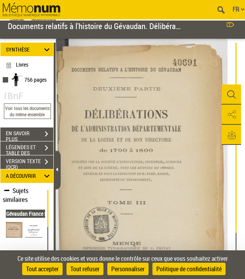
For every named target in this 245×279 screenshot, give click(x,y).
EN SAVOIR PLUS (29, 135)
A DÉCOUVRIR (29, 176)
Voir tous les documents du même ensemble (27, 111)
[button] (231, 94)
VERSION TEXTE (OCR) (29, 163)
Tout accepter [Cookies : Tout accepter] (42, 269)
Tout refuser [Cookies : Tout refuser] (85, 269)
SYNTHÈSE (29, 49)
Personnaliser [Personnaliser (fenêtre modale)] (128, 269)
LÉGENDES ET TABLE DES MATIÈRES (29, 149)
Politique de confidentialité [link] (189, 269)
